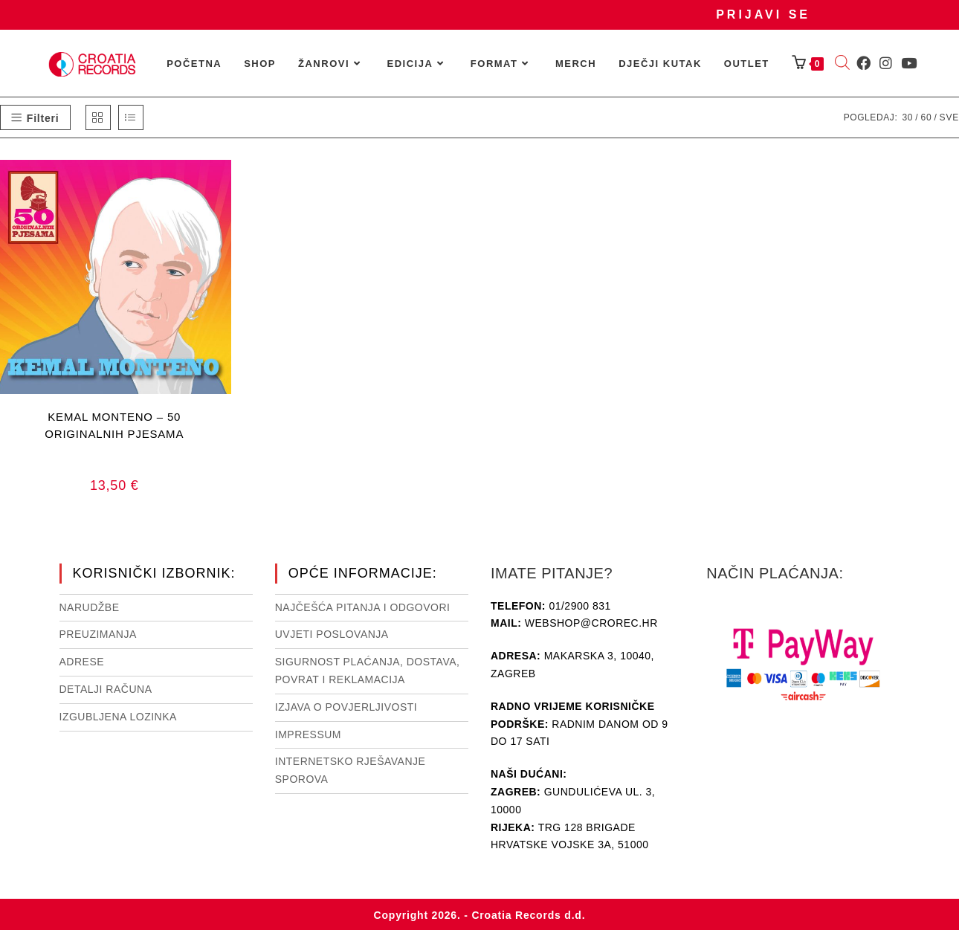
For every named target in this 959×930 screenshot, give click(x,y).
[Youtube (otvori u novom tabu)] (908, 63)
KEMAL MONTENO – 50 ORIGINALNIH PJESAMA (114, 425)
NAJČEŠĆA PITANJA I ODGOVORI (363, 607)
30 (907, 117)
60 (925, 117)
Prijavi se (763, 14)
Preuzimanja (98, 634)
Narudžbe (89, 607)
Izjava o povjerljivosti (346, 707)
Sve (949, 117)
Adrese (82, 662)
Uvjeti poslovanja (332, 634)
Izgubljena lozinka (118, 717)
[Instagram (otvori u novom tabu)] (886, 63)
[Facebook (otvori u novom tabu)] (863, 63)
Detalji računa (105, 689)
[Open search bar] (842, 63)
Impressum (308, 734)
